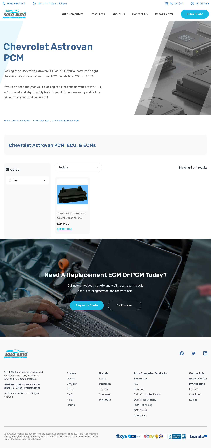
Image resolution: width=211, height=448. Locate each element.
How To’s (139, 389)
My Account (200, 3)
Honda (71, 405)
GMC (70, 394)
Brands (71, 373)
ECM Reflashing (143, 405)
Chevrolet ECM (41, 120)
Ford (70, 399)
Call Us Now (124, 305)
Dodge (71, 378)
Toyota (103, 389)
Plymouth (105, 399)
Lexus (102, 378)
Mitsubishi (105, 384)
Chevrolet (105, 394)
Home (7, 120)
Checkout (195, 394)
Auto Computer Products (150, 373)
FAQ (136, 384)
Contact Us (140, 14)
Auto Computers (72, 14)
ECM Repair (141, 410)
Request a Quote (87, 305)
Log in (193, 399)
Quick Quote (195, 14)
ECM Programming (145, 399)
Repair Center (164, 14)
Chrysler (72, 384)
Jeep (70, 389)
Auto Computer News (147, 394)
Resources (98, 14)
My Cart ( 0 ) (176, 3)
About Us (118, 14)
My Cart (194, 389)
